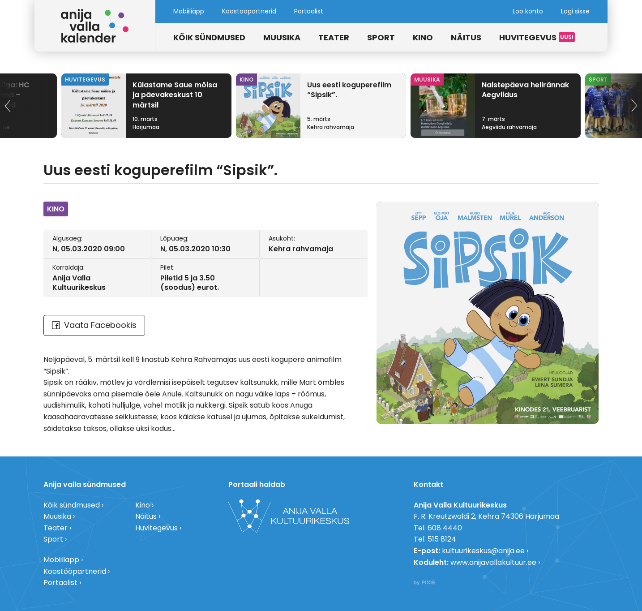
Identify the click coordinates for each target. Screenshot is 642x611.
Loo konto (528, 11)
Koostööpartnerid (249, 11)
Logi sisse (575, 11)
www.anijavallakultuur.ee (493, 562)
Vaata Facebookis (94, 325)
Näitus (466, 37)
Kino (423, 37)
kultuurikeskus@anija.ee (483, 551)
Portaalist (308, 11)
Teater (333, 37)
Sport (381, 37)
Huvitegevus (527, 37)
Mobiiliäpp (188, 11)
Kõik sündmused (209, 37)
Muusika (281, 37)
